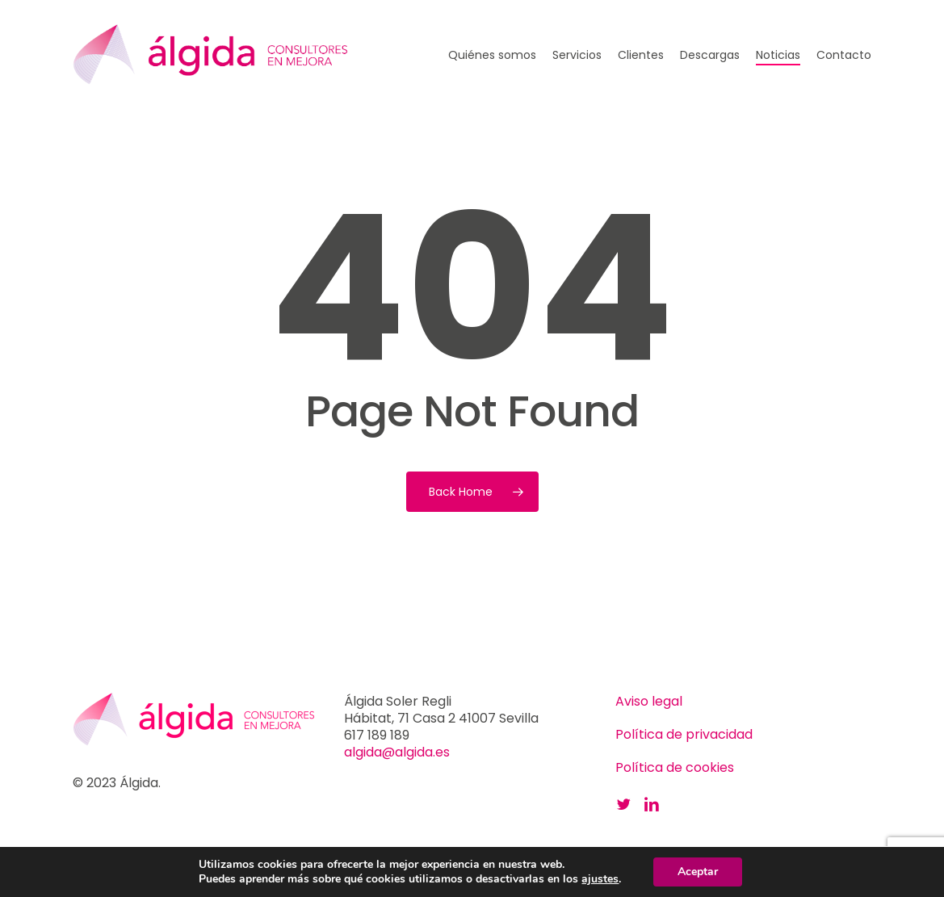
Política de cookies (674, 767)
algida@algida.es (397, 752)
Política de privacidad (684, 734)
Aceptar (698, 871)
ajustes (600, 879)
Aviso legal (648, 701)
